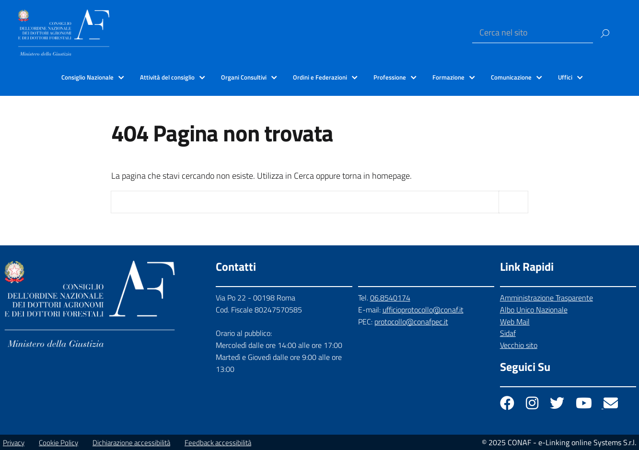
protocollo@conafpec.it (411, 321)
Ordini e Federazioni (320, 77)
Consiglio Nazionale (87, 77)
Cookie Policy (58, 442)
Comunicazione (511, 77)
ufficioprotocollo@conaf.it (423, 309)
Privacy (13, 442)
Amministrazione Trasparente (546, 297)
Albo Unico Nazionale (534, 309)
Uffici (565, 77)
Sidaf (508, 333)
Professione (389, 77)
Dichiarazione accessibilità (131, 442)
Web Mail (515, 321)
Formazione (448, 77)
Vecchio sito (518, 345)
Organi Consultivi (244, 77)
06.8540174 (390, 297)
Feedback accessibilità (218, 442)
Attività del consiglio (167, 77)
